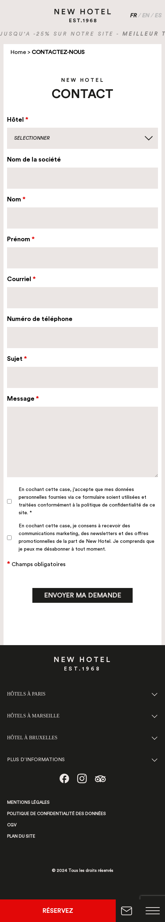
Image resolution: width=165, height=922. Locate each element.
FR (133, 15)
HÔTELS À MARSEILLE (33, 715)
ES (158, 15)
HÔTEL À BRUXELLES (32, 737)
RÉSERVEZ (58, 911)
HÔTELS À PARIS (26, 694)
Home (18, 52)
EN (146, 15)
